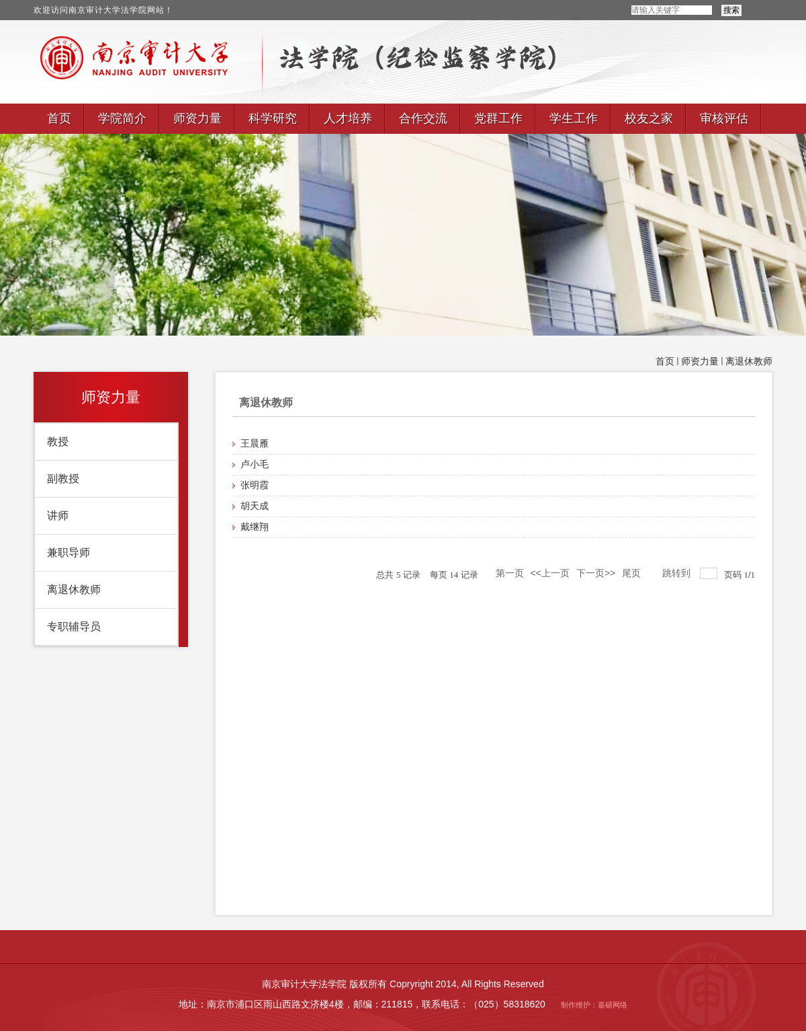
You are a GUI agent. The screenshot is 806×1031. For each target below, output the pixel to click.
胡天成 (254, 506)
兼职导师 (68, 552)
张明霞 (254, 485)
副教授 (63, 478)
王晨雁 (254, 443)
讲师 (58, 515)
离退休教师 (748, 361)
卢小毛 (254, 464)
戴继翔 (254, 527)
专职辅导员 (74, 626)
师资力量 (700, 361)
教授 (58, 441)
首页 (665, 361)
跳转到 (677, 573)
